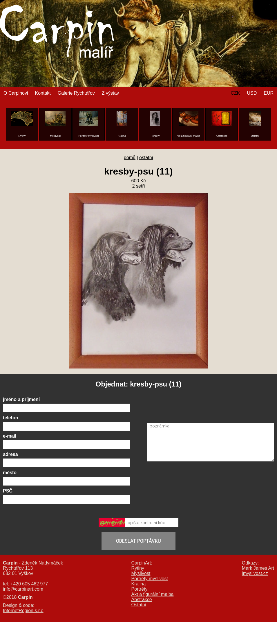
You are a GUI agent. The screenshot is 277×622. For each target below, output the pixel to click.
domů (129, 157)
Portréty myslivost (149, 578)
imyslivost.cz (255, 573)
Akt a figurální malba (152, 594)
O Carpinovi (15, 93)
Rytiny (137, 568)
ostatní (146, 157)
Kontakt (42, 93)
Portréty (139, 589)
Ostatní (138, 604)
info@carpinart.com (23, 589)
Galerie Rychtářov (76, 93)
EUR (269, 93)
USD (252, 93)
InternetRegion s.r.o (23, 610)
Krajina (138, 583)
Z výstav (110, 93)
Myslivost (141, 573)
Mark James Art (258, 568)
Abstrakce (141, 599)
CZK (235, 93)
